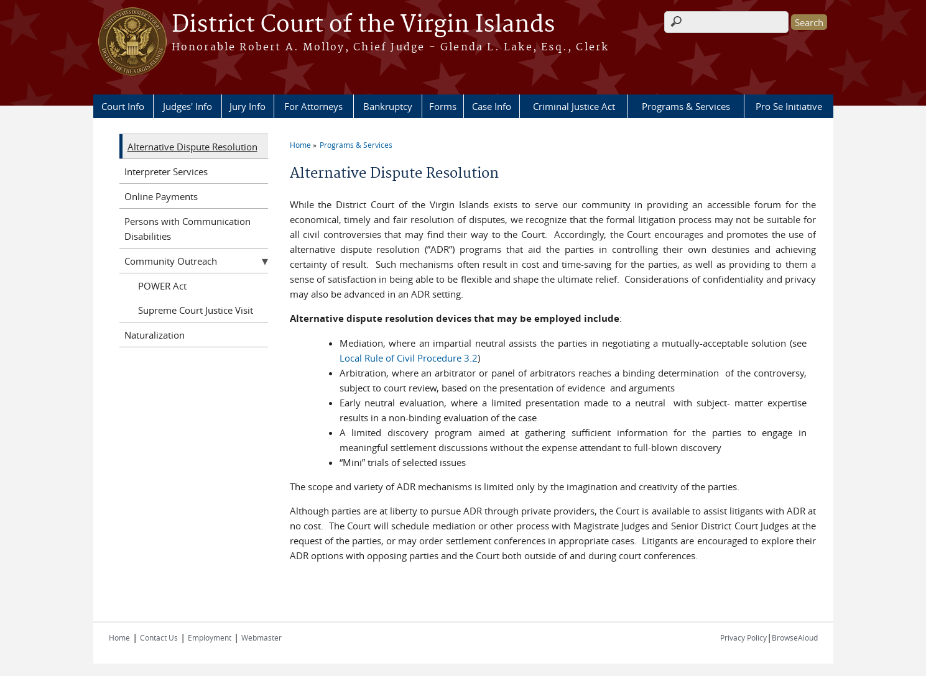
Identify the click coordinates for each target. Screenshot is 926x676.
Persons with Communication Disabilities (187, 228)
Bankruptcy (387, 106)
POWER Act (162, 286)
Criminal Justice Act (574, 106)
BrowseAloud (795, 637)
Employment (209, 637)
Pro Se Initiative (789, 106)
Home (300, 145)
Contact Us (159, 637)
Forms (442, 106)
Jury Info (247, 106)
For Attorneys (313, 106)
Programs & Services (686, 106)
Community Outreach (170, 261)
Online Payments (161, 196)
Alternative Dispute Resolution (192, 146)
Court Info (122, 106)
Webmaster (261, 637)
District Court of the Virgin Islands (363, 25)
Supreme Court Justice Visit (195, 310)
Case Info (491, 106)
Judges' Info (187, 106)
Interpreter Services (166, 171)
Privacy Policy (743, 637)
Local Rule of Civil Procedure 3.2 (409, 358)
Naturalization (154, 335)
